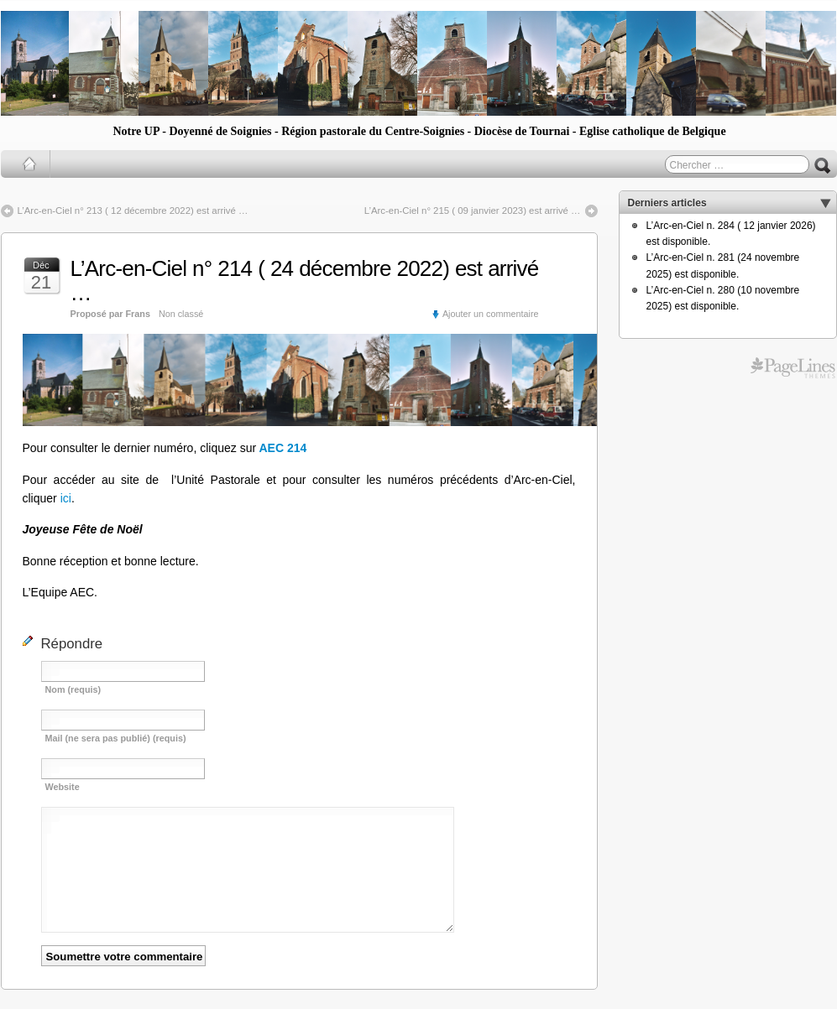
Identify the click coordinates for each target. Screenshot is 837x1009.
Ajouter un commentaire (490, 314)
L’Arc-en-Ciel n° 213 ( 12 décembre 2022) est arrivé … (133, 210)
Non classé (181, 314)
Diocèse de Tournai (522, 131)
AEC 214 (282, 448)
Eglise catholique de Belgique (652, 131)
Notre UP (135, 131)
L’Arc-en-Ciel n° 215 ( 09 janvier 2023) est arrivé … (472, 210)
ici (65, 498)
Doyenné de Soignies (220, 131)
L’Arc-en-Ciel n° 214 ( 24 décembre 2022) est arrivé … (305, 280)
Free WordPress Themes (793, 368)
